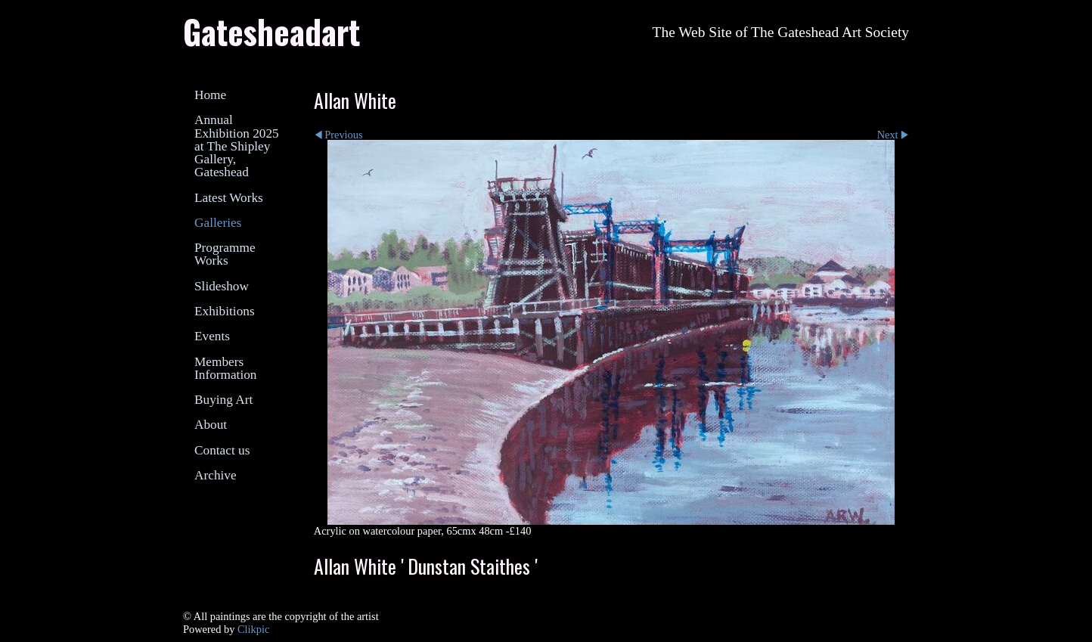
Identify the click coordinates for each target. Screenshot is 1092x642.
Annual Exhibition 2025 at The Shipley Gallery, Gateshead (236, 146)
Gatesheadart (271, 31)
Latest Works (228, 198)
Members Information (225, 368)
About (210, 424)
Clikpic (253, 629)
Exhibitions (224, 311)
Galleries (217, 223)
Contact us (222, 450)
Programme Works (225, 254)
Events (212, 336)
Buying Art (223, 399)
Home (210, 95)
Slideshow (221, 286)
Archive (215, 475)
